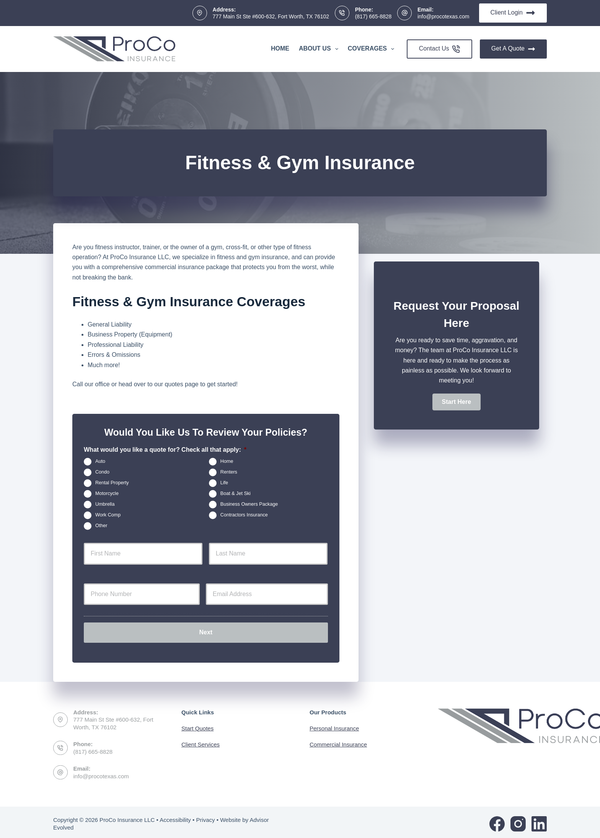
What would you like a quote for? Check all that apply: (165, 449)
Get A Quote (513, 49)
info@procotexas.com (443, 16)
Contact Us (439, 49)
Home (280, 48)
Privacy (205, 816)
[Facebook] (497, 820)
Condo (102, 472)
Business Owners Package (249, 504)
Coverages (372, 49)
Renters (228, 472)
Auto (100, 461)
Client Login (513, 13)
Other (101, 525)
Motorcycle (107, 493)
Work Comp (108, 515)
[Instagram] (518, 820)
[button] (456, 402)
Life (224, 482)
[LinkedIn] (539, 820)
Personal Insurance (334, 725)
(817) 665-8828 (373, 16)
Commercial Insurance (338, 741)
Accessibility (175, 816)
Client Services (200, 741)
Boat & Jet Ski (235, 493)
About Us (320, 49)
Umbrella (104, 504)
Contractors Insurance (244, 515)
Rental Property (112, 482)
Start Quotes (197, 725)
